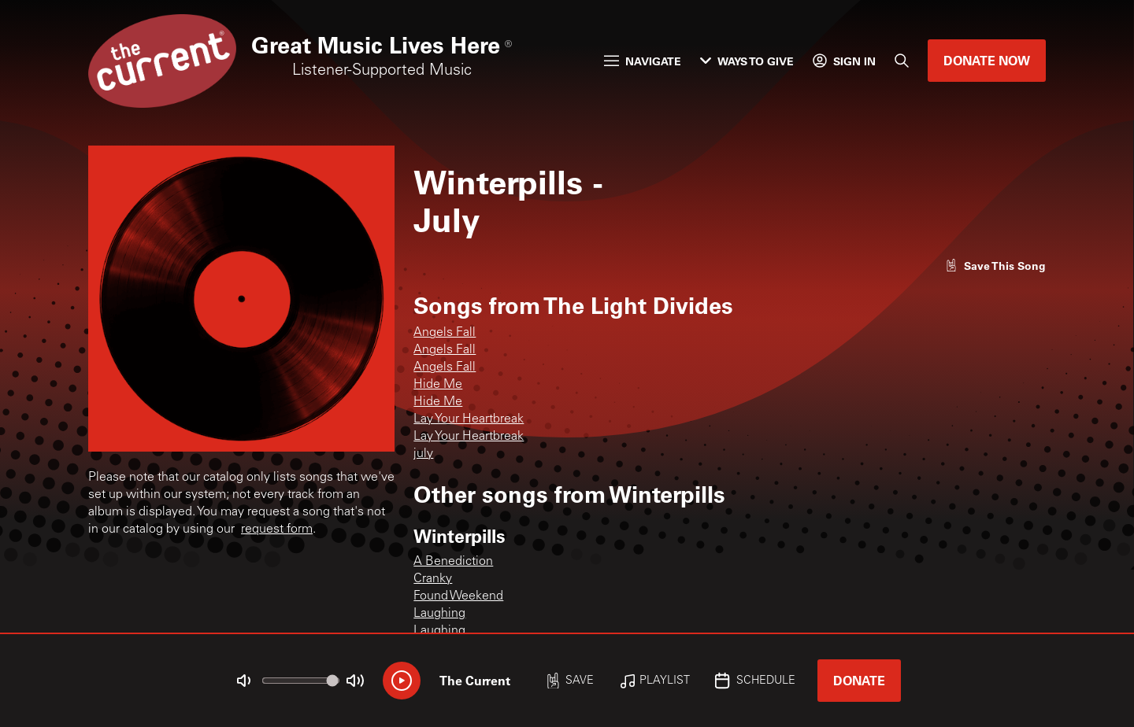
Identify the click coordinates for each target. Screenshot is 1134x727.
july (423, 454)
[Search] (901, 60)
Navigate (642, 61)
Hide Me (437, 384)
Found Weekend (458, 596)
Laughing (439, 613)
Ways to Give (747, 61)
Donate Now (986, 60)
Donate (859, 680)
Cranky (432, 579)
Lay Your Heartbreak (468, 419)
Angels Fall (444, 333)
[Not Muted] (244, 681)
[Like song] (995, 265)
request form (277, 529)
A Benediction (453, 561)
